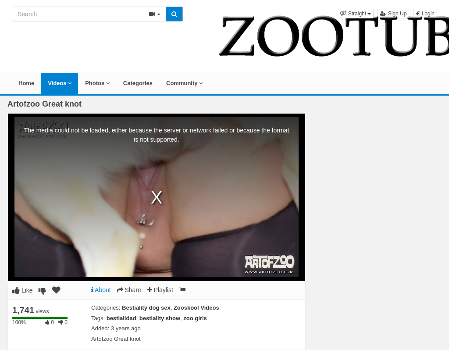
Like (22, 290)
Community (184, 83)
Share (129, 289)
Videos (59, 83)
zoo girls (195, 318)
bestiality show (159, 318)
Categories (138, 83)
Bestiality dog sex (146, 307)
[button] (356, 13)
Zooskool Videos (196, 307)
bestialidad (121, 318)
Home (26, 83)
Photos (97, 83)
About (101, 289)
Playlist (160, 289)
